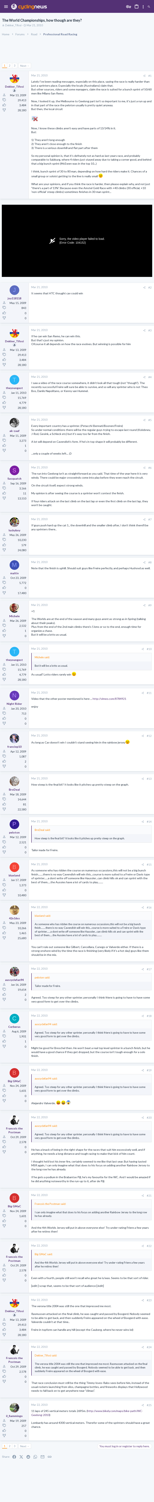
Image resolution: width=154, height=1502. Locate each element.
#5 (150, 420)
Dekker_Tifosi (13, 25)
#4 (150, 377)
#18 (149, 1016)
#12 (149, 735)
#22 (149, 1246)
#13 (149, 778)
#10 (149, 649)
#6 (150, 467)
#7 (150, 519)
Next (23, 65)
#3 (150, 330)
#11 (149, 693)
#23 (149, 1300)
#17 (149, 969)
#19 (149, 1070)
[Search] (149, 6)
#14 (149, 821)
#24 (149, 1347)
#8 (150, 562)
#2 (150, 287)
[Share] (144, 76)
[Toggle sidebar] (143, 7)
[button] (6, 6)
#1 (150, 75)
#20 (149, 1117)
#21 (149, 1195)
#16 (149, 907)
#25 (149, 1405)
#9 (150, 605)
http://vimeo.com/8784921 (109, 698)
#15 (149, 864)
